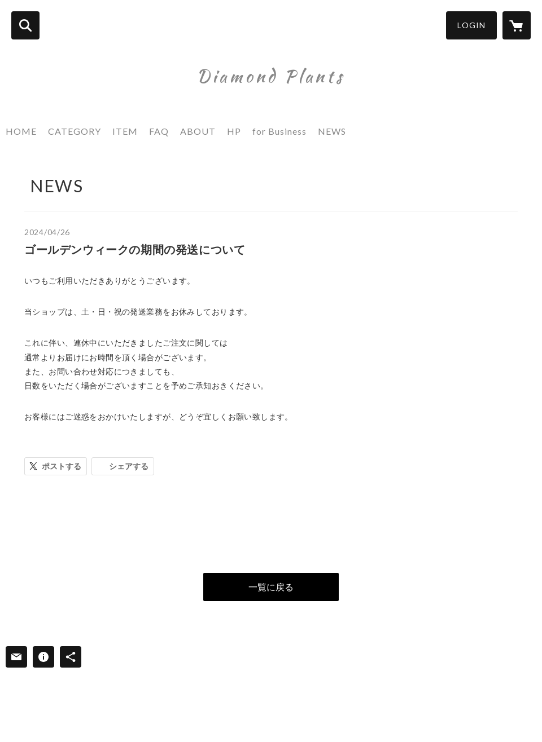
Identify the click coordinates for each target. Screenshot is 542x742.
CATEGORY (74, 131)
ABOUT (198, 131)
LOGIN (471, 25)
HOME (21, 131)
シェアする (128, 466)
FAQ (159, 131)
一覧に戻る (271, 586)
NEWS (332, 131)
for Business (279, 131)
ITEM (125, 131)
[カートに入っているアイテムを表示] (516, 25)
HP (234, 131)
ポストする (61, 466)
